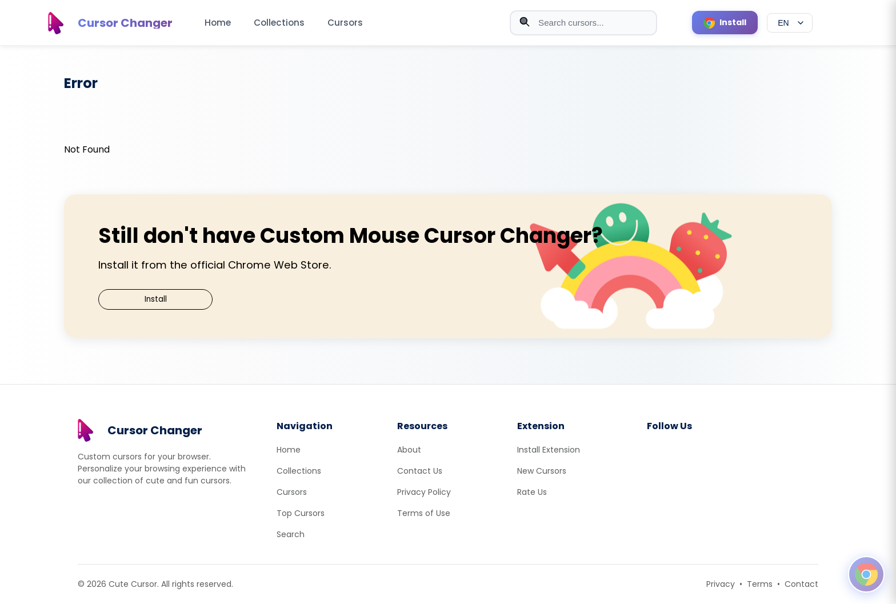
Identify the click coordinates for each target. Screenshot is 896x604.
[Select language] (790, 23)
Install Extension (548, 449)
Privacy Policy (424, 492)
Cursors (345, 23)
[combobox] (583, 22)
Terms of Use (423, 513)
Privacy (720, 584)
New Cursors (541, 471)
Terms (760, 584)
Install (156, 299)
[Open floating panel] (866, 574)
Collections (279, 23)
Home (218, 23)
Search (291, 534)
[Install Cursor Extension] (725, 22)
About (409, 449)
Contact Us (419, 471)
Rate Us (532, 492)
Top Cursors (301, 513)
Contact (801, 584)
